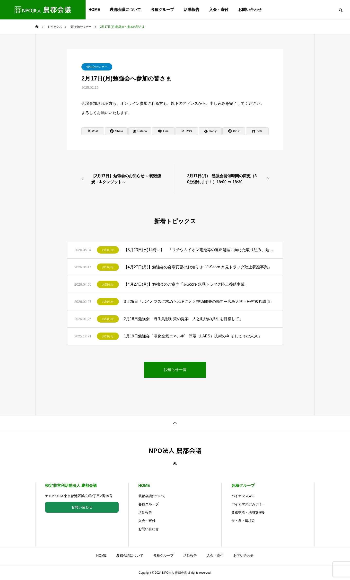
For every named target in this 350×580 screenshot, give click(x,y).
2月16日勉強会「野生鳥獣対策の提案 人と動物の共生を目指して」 (183, 319)
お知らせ (108, 250)
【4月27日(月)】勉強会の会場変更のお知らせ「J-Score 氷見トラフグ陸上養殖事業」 (198, 267)
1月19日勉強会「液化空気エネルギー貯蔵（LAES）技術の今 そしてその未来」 (193, 336)
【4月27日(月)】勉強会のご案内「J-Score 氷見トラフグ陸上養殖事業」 (186, 284)
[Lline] (163, 131)
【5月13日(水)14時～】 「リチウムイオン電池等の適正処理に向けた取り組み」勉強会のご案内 (200, 250)
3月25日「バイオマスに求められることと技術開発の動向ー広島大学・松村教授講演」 (199, 301)
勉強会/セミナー (96, 67)
